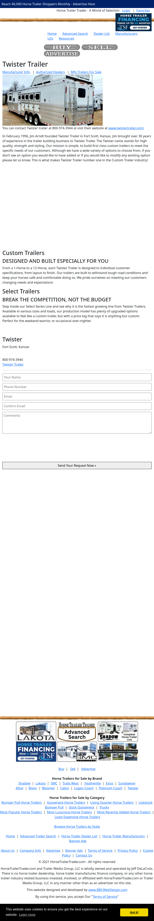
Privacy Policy (128, 850)
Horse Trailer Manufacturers (123, 836)
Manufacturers (126, 33)
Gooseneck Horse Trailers (66, 802)
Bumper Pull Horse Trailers (21, 802)
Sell (72, 769)
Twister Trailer (13, 364)
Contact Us (84, 855)
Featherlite (92, 783)
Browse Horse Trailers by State (77, 826)
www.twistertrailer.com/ (126, 128)
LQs (50, 38)
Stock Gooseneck (81, 807)
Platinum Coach (111, 788)
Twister (133, 788)
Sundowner (127, 783)
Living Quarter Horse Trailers (112, 802)
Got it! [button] (134, 912)
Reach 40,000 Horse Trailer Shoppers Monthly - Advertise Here (48, 4)
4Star (19, 788)
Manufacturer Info (16, 72)
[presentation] (77, 449)
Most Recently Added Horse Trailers (123, 812)
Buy (61, 769)
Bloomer (48, 788)
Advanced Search (75, 33)
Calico (64, 788)
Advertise (88, 769)
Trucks (104, 807)
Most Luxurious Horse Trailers (69, 812)
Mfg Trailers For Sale (86, 72)
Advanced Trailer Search (38, 836)
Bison (32, 788)
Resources (66, 38)
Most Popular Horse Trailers (21, 812)
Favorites (143, 10)
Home (52, 33)
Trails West (71, 783)
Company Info (30, 850)
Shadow (24, 783)
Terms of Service (100, 850)
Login (126, 10)
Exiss (109, 783)
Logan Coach (84, 788)
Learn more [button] (27, 914)
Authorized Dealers (50, 72)
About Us (8, 850)
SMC (54, 783)
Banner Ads (78, 841)
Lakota (40, 783)
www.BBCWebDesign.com (107, 890)
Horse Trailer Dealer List (79, 836)
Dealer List (102, 33)
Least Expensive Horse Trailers (77, 817)
